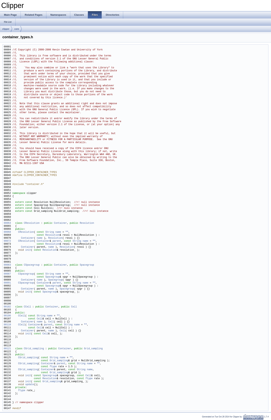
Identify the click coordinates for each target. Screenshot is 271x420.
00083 (7, 265)
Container (60, 223)
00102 (7, 307)
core (16, 29)
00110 (7, 325)
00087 (7, 274)
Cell (74, 307)
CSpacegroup (32, 265)
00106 (7, 316)
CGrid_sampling (34, 348)
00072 (7, 241)
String (49, 232)
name (58, 232)
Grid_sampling (93, 348)
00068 (7, 232)
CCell (27, 307)
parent (57, 241)
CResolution (32, 223)
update (29, 384)
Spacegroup (87, 265)
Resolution (87, 223)
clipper (5, 29)
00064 (7, 223)
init (28, 250)
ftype (53, 366)
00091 (7, 283)
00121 (7, 348)
